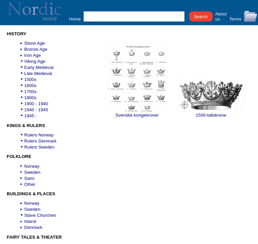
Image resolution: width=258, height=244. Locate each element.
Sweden (32, 172)
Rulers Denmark (40, 141)
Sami (29, 178)
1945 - (30, 115)
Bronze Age (35, 49)
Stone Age (34, 43)
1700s (30, 91)
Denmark (33, 227)
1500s (30, 79)
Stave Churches (40, 215)
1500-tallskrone (211, 113)
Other (29, 184)
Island (30, 221)
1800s (30, 97)
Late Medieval (38, 73)
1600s (30, 85)
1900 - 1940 (36, 103)
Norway (31, 166)
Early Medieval (38, 67)
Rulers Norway (38, 134)
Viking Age (34, 61)
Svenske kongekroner (137, 113)
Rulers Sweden (39, 147)
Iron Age (32, 55)
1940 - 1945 (36, 109)
